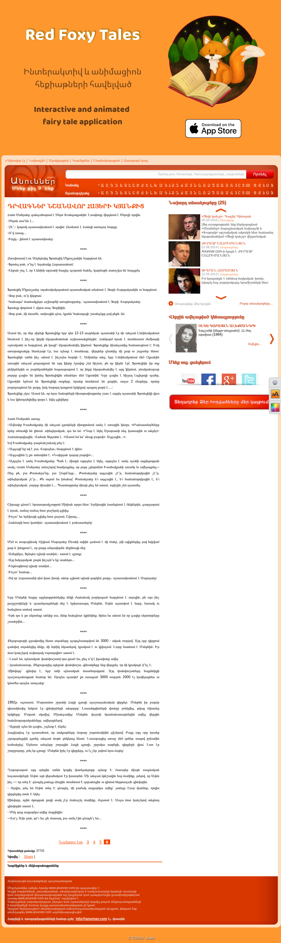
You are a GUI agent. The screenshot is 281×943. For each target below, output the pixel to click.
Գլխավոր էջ (16, 160)
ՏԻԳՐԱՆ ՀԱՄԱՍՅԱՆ (220, 270)
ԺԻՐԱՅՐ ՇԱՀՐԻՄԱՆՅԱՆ (224, 243)
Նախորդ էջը (71, 841)
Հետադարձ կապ (136, 160)
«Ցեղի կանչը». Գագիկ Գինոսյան (226, 216)
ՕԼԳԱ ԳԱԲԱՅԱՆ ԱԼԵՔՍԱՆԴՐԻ (227, 326)
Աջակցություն (59, 160)
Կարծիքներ (80, 160)
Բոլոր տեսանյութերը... (256, 303)
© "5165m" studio (141, 938)
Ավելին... (255, 344)
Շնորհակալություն (106, 160)
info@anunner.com (91, 919)
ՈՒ (248, 185)
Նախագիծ (37, 160)
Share (28, 857)
